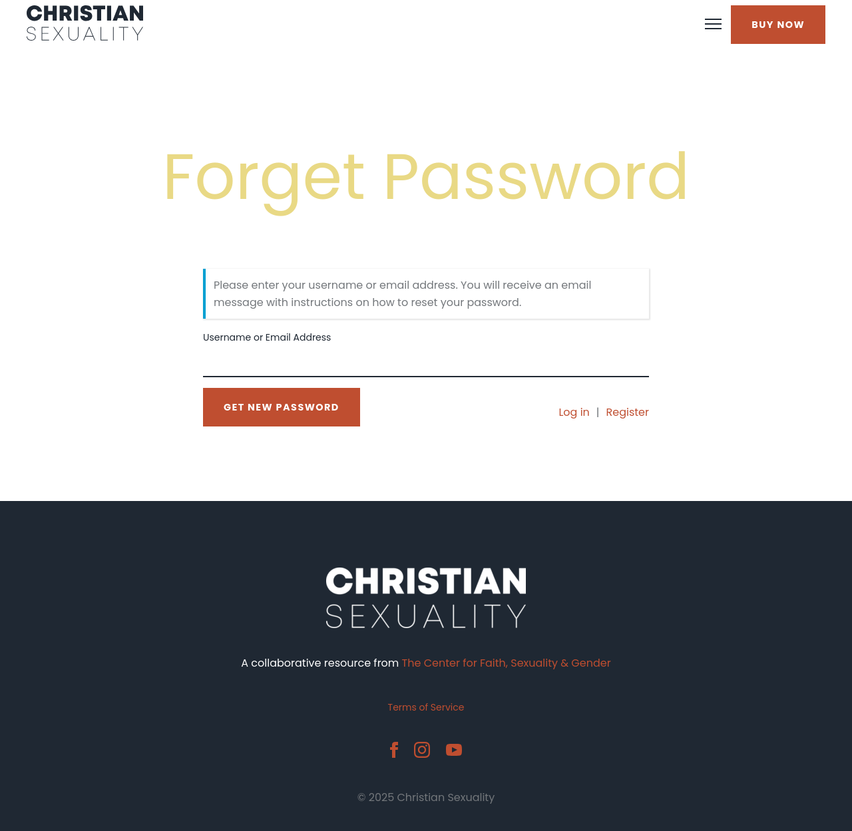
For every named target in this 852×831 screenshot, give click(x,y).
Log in (573, 412)
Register (627, 412)
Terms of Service (426, 707)
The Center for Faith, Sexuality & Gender (506, 663)
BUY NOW (778, 24)
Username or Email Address (267, 337)
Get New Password (281, 407)
